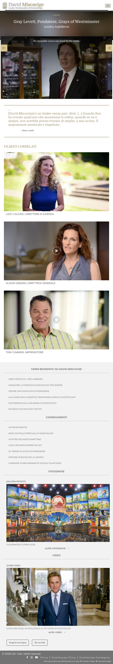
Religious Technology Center (25, 409)
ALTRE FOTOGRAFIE (55, 548)
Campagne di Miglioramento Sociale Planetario (34, 463)
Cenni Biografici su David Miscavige (56, 369)
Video (56, 555)
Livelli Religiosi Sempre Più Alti (25, 445)
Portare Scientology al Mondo (26, 457)
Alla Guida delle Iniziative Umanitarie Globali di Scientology (42, 397)
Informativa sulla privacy (53, 661)
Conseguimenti (56, 417)
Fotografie (56, 471)
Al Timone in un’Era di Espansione (26, 451)
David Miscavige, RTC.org (63, 657)
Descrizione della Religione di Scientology (32, 403)
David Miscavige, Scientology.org (94, 657)
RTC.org (44, 657)
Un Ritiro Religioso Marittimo (24, 439)
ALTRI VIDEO (55, 632)
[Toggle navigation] (108, 6)
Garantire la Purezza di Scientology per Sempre (35, 385)
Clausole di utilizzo (88, 661)
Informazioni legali (104, 661)
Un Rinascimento (17, 427)
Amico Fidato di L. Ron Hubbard (25, 379)
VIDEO (56, 15)
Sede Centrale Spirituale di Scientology (31, 433)
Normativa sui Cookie (72, 661)
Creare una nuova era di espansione (28, 391)
